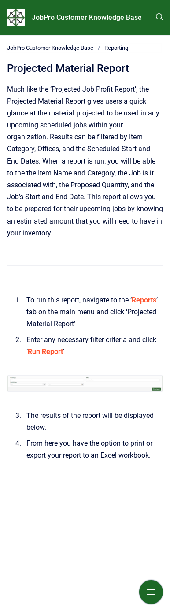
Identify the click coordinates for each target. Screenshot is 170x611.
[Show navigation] (151, 592)
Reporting (116, 48)
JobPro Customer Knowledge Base (87, 17)
